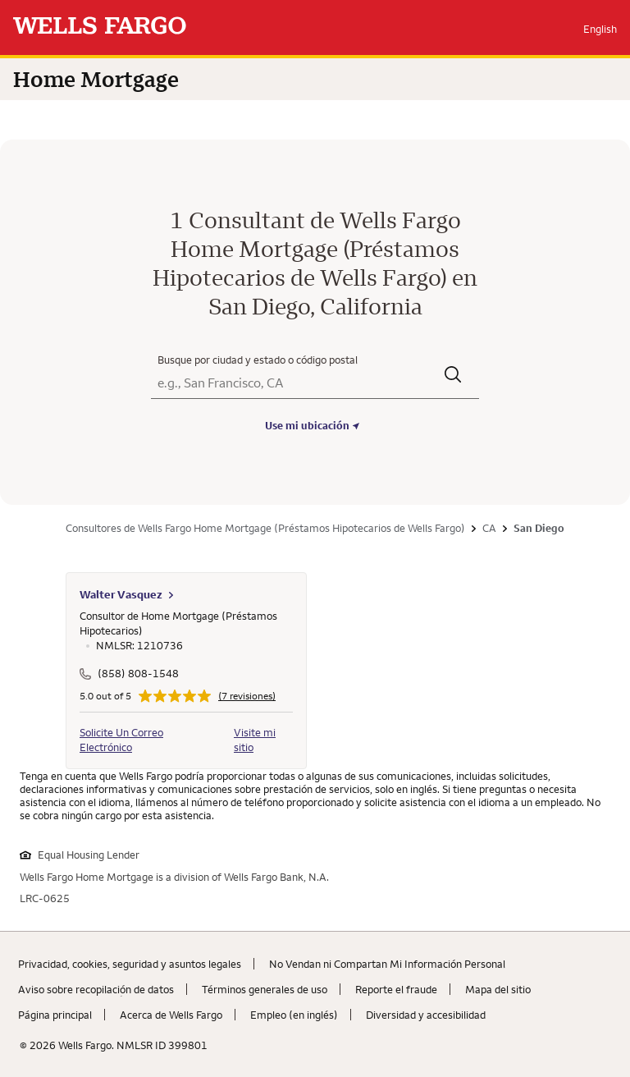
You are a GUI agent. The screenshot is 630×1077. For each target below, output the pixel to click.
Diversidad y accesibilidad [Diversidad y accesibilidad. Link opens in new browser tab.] (426, 1014)
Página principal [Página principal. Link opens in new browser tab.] (55, 1014)
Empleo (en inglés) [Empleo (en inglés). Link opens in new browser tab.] (294, 1014)
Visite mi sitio (255, 740)
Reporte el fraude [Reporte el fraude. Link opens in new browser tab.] (396, 989)
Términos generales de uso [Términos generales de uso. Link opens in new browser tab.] (264, 989)
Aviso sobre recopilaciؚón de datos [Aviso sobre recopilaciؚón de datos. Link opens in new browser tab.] (96, 989)
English (600, 28)
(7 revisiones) (247, 696)
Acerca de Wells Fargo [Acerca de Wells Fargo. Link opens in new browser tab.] (171, 1014)
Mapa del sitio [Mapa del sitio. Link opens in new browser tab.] (498, 989)
